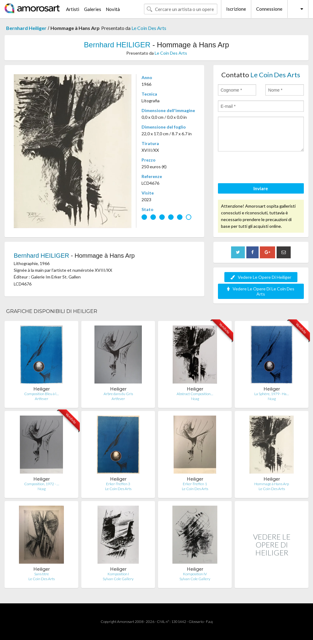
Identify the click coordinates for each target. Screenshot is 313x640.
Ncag (195, 398)
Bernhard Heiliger (26, 28)
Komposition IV (195, 574)
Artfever (41, 398)
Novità (113, 9)
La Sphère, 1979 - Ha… (271, 393)
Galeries (92, 9)
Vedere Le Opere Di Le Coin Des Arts (260, 291)
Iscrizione (236, 9)
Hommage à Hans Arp (271, 484)
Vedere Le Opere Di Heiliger (260, 277)
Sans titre (41, 574)
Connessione (269, 9)
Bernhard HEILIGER (117, 45)
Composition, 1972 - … (41, 484)
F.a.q (209, 621)
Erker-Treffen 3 (118, 484)
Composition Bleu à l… (41, 393)
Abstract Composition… (195, 393)
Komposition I (118, 574)
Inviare (260, 188)
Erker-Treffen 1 (195, 484)
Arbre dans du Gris (118, 393)
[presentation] (264, 168)
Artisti (72, 9)
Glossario (196, 621)
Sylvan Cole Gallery (118, 578)
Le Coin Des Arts (148, 28)
